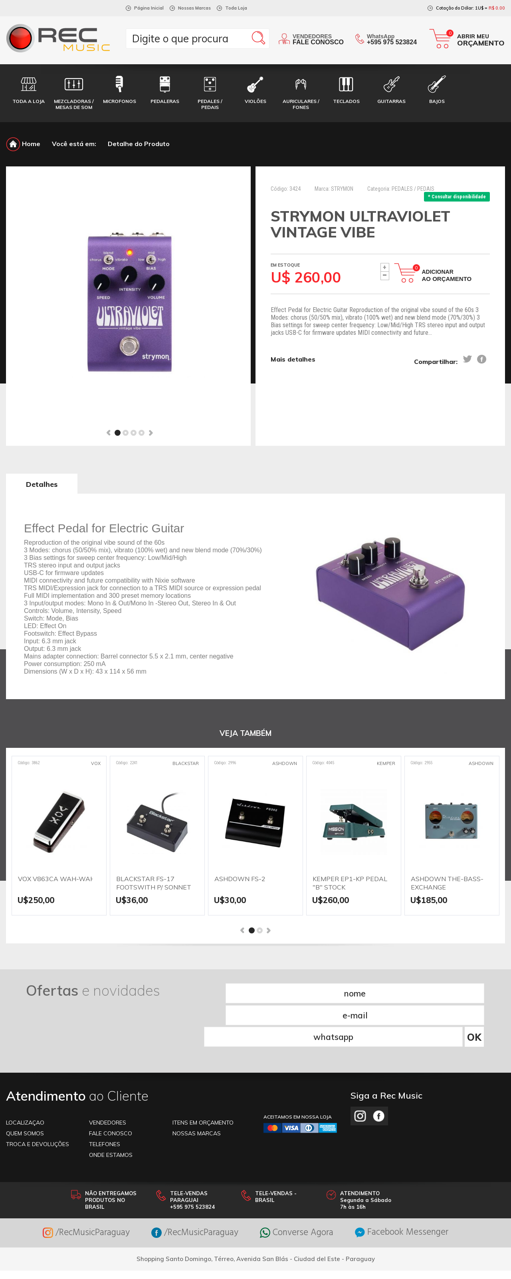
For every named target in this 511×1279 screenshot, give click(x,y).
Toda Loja (236, 8)
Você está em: (74, 144)
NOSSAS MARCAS (196, 1088)
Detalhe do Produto (139, 144)
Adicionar (447, 275)
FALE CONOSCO (110, 1088)
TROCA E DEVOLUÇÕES (37, 1099)
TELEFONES (104, 1099)
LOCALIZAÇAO (25, 1077)
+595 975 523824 (392, 42)
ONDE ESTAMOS (111, 1109)
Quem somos (25, 1088)
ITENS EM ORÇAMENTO (203, 1077)
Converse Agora (299, 1187)
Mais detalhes (293, 359)
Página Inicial (149, 8)
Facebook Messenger (409, 1187)
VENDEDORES (107, 1077)
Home (23, 144)
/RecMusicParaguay (78, 1187)
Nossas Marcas (194, 8)
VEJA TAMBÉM (245, 733)
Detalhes (41, 484)
